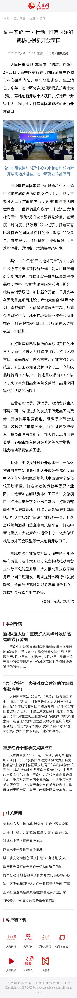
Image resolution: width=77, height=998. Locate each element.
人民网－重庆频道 (57, 53)
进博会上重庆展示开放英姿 (23, 841)
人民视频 (11, 963)
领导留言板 (62, 939)
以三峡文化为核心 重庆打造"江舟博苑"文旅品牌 (37, 858)
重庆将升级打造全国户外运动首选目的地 (32, 866)
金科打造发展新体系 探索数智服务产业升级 (34, 892)
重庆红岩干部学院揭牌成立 (27, 748)
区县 (33, 18)
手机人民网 (45, 939)
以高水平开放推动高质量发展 (24, 849)
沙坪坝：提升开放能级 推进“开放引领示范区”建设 (39, 832)
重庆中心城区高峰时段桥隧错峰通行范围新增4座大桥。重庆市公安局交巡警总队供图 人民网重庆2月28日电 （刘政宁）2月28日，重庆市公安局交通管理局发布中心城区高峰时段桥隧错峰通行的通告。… (38, 656)
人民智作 (45, 963)
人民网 (5, 18)
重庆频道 (19, 18)
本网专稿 (14, 624)
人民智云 (28, 963)
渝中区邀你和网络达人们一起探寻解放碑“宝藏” (37, 883)
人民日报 (11, 939)
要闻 (43, 18)
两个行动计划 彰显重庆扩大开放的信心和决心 (36, 875)
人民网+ (28, 939)
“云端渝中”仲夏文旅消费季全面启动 (29, 901)
